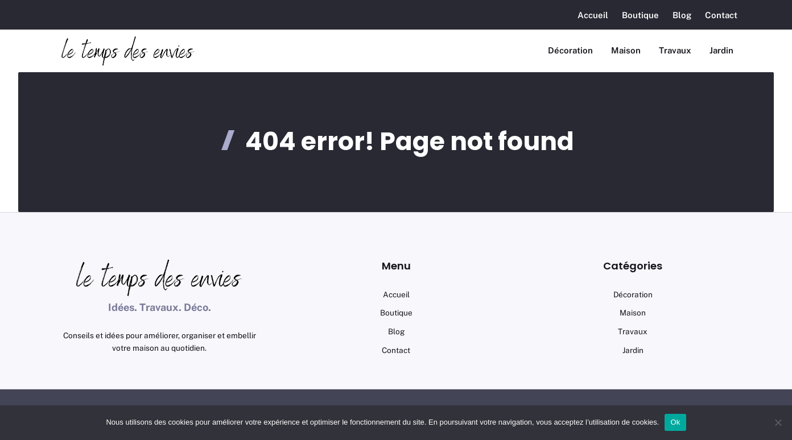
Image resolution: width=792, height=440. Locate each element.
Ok (675, 422)
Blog (682, 15)
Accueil (593, 15)
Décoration (570, 50)
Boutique (640, 15)
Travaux (675, 50)
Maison (626, 50)
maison (633, 312)
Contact (721, 15)
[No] (777, 422)
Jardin (721, 50)
